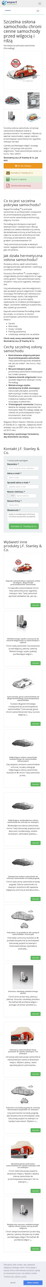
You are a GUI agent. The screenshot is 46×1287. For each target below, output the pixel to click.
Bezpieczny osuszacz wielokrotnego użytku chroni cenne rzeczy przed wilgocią (23, 1226)
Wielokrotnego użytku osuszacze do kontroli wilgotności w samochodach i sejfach (23, 641)
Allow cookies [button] (33, 1283)
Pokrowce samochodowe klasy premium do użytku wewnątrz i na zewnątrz (23, 1052)
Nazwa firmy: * (14, 501)
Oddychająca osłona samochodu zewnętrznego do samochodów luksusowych (23, 759)
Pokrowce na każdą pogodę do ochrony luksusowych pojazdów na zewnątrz (23, 1109)
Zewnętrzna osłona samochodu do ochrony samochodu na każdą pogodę (23, 877)
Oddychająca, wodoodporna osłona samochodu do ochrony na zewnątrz (23, 821)
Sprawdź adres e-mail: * (18, 482)
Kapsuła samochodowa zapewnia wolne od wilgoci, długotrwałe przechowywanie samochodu (23, 583)
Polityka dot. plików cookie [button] (15, 1277)
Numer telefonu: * (16, 491)
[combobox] (11, 496)
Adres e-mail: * (14, 473)
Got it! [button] (13, 1283)
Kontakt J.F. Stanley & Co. (24, 526)
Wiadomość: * (13, 510)
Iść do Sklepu (23, 165)
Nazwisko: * (13, 464)
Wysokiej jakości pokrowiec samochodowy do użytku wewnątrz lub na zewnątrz (23, 1166)
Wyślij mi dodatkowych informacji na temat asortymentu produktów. (23, 517)
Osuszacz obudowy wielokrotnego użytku (23, 992)
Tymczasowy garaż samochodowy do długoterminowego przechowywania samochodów (23, 699)
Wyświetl (35, 605)
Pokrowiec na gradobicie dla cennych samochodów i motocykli (23, 933)
